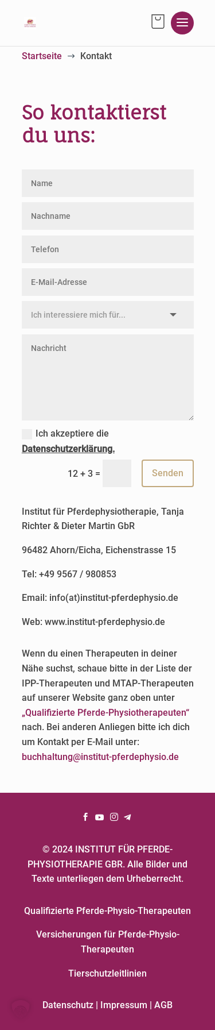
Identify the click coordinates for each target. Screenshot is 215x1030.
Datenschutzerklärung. (68, 448)
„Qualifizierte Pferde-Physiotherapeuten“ (105, 712)
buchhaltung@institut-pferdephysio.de (100, 756)
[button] (20, 1009)
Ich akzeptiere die (68, 441)
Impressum (123, 1005)
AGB (163, 1005)
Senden (167, 473)
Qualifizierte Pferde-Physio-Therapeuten (107, 910)
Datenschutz (67, 1005)
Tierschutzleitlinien (107, 973)
